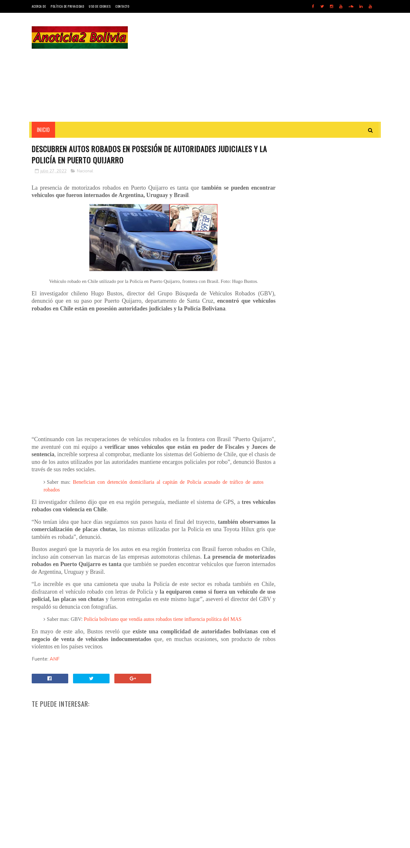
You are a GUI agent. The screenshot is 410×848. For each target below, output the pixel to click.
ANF (55, 659)
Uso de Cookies (100, 6)
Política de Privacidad (67, 6)
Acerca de (39, 6)
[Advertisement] (262, 67)
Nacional (85, 171)
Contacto (122, 6)
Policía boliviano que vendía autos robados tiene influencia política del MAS (163, 619)
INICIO (43, 130)
